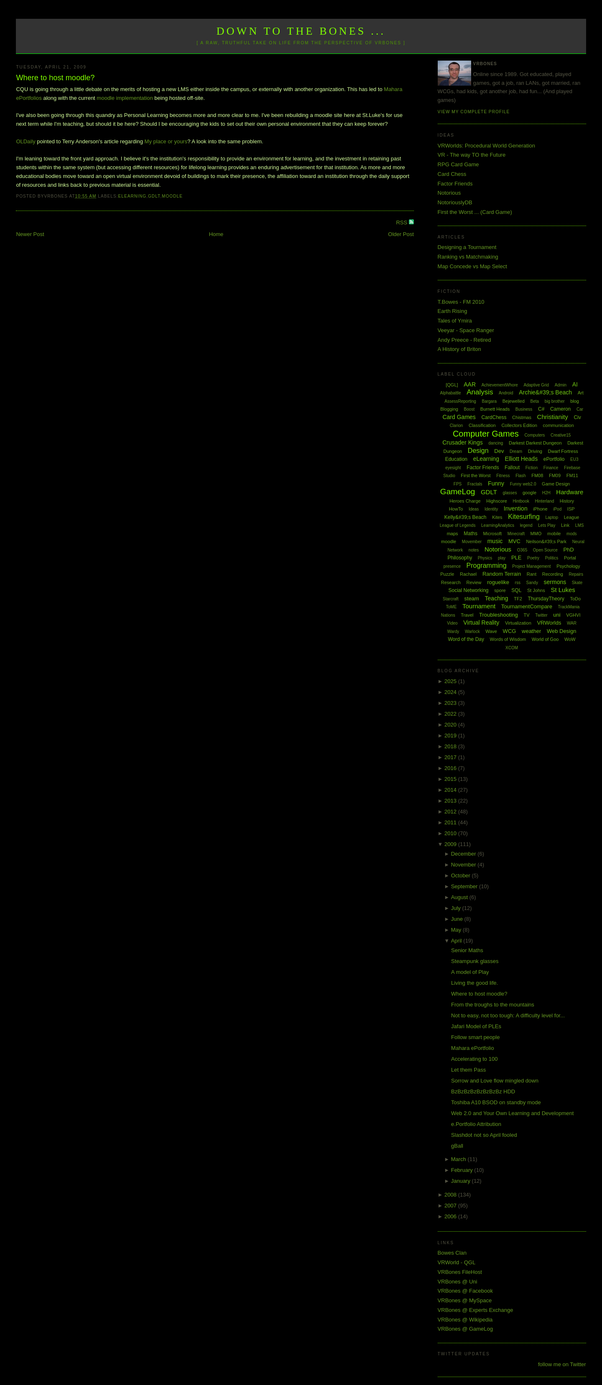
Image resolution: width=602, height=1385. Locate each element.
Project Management (531, 566)
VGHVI (573, 615)
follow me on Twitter (562, 1364)
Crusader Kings (462, 442)
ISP (571, 508)
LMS (579, 525)
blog (574, 401)
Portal (570, 557)
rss (517, 582)
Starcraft (451, 599)
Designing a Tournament (467, 247)
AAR (470, 384)
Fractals (474, 484)
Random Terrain (501, 574)
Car (579, 409)
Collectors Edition (519, 425)
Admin (560, 385)
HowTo (456, 508)
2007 (451, 1205)
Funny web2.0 (523, 484)
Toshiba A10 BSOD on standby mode (496, 1102)
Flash (520, 475)
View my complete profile (474, 111)
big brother (555, 401)
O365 (522, 550)
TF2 (518, 598)
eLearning (132, 196)
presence (452, 566)
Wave (491, 631)
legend (526, 525)
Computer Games (486, 433)
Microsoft (492, 533)
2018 (451, 746)
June (457, 919)
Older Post (400, 234)
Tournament (478, 606)
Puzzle (447, 574)
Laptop (551, 517)
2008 (451, 1195)
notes (474, 550)
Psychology (568, 566)
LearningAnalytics (497, 525)
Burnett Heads (495, 409)
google (529, 492)
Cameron (560, 409)
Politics (552, 558)
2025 (451, 681)
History (567, 500)
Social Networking (468, 590)
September (465, 886)
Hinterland (544, 501)
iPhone (540, 508)
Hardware (569, 492)
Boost (469, 409)
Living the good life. (474, 983)
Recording (552, 574)
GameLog (457, 491)
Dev (499, 451)
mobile (554, 533)
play (501, 558)
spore (500, 590)
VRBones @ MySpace (465, 1300)
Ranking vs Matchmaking (468, 257)
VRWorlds (549, 623)
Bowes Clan (452, 1253)
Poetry (533, 558)
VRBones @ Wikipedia (465, 1319)
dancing (495, 443)
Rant (531, 574)
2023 (451, 703)
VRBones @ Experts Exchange (475, 1310)
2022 (451, 714)
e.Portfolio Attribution (476, 1124)
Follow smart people (475, 1037)
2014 (451, 790)
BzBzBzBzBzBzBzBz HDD (483, 1091)
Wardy (453, 631)
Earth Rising (452, 311)
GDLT (154, 196)
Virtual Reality (481, 622)
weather (531, 631)
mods (571, 533)
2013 (451, 801)
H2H (546, 492)
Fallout (512, 467)
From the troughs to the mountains (492, 1004)
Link (565, 525)
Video (452, 623)
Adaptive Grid (536, 385)
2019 (451, 735)
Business (524, 409)
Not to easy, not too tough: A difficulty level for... (508, 1015)
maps (452, 533)
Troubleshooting (498, 615)
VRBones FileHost (460, 1272)
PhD (568, 549)
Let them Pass (468, 1070)
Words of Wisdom (508, 639)
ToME (451, 607)
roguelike (498, 582)
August (460, 897)
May (457, 930)
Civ (577, 417)
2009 (451, 844)
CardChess (493, 417)
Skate (577, 582)
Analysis (480, 392)
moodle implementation (125, 98)
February (462, 1170)
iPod (557, 509)
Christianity (552, 416)
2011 (451, 822)
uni (556, 615)
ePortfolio (554, 459)
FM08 (537, 475)
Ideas (474, 509)
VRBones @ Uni (457, 1281)
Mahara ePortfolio (472, 1048)
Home (216, 234)
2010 (451, 833)
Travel (467, 615)
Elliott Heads (521, 458)
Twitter (541, 615)
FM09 (555, 475)
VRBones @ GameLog (465, 1329)
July (456, 908)
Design (478, 450)
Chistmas (521, 417)
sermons (555, 582)
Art (581, 392)
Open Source (545, 550)
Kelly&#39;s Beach (465, 517)
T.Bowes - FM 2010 (461, 302)
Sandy (532, 582)
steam (471, 598)
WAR (571, 623)
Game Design (556, 483)
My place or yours (166, 141)
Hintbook (521, 501)
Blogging (449, 409)
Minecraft (516, 533)
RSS (402, 222)
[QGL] (452, 384)
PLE (516, 557)
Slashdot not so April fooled (484, 1135)
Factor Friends (455, 183)
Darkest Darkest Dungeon (535, 442)
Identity (491, 509)
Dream (516, 451)
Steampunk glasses (474, 961)
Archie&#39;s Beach (545, 392)
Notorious (449, 193)
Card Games (458, 417)
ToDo (575, 598)
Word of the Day (466, 639)
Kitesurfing (524, 516)
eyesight (453, 467)
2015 (451, 779)
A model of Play (470, 972)
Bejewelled (514, 401)
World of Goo (545, 639)
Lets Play (546, 525)
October (461, 875)
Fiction (531, 467)
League (571, 517)
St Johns (536, 590)
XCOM (511, 647)
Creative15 (561, 435)
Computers (534, 435)
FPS (458, 484)
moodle (172, 196)
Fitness (503, 475)
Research (451, 582)
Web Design (561, 631)
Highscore (496, 500)
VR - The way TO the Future (472, 155)
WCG (509, 631)
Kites (497, 517)
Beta (535, 401)
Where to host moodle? (55, 78)
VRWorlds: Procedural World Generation (486, 145)
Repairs (576, 574)
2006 (451, 1216)
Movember (472, 541)
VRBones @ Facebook (465, 1291)
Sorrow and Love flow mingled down (494, 1081)
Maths (470, 533)
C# (541, 409)
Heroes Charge (465, 500)
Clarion (456, 425)
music (495, 541)
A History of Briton (459, 349)
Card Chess (452, 174)
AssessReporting (460, 401)
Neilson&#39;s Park (546, 541)
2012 (451, 811)
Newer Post (30, 234)
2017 (451, 757)
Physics (485, 558)
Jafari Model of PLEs (476, 1026)
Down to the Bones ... (301, 31)
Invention (516, 508)
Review (473, 582)
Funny (496, 483)
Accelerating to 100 (474, 1059)
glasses (510, 492)
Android (506, 393)
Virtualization (518, 622)
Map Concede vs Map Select (472, 266)
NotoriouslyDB (455, 202)
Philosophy (460, 558)
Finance (551, 467)
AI (575, 384)
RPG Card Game (458, 164)
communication (558, 425)
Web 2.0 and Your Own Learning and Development (512, 1113)
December (464, 854)
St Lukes (563, 589)
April (457, 941)
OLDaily (25, 141)
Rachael (468, 574)
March (459, 1159)
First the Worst (475, 475)
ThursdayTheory (546, 599)
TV (526, 615)
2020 (451, 725)
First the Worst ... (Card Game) (475, 212)
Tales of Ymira (455, 321)
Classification (482, 425)
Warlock (472, 631)
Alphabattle (450, 393)
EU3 (574, 459)
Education (456, 459)
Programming (487, 565)
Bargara (489, 401)
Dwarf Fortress (563, 451)
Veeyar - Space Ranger (466, 330)
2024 (451, 692)
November (464, 864)
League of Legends (458, 525)
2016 (451, 768)
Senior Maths (467, 950)
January (461, 1181)
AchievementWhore (500, 385)
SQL (516, 590)
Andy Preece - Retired (464, 340)
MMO (536, 533)
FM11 (572, 475)
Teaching (496, 598)
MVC (514, 541)
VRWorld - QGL (457, 1262)
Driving (535, 451)
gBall (457, 1146)
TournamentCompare (526, 606)
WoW (570, 639)
